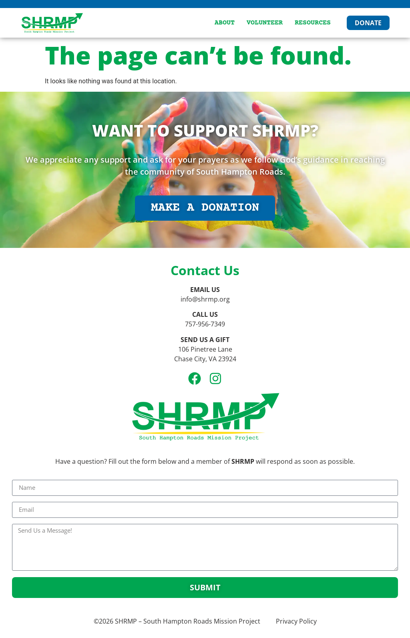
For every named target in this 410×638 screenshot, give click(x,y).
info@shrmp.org (205, 299)
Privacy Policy (296, 621)
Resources (313, 23)
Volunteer (265, 23)
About (225, 23)
